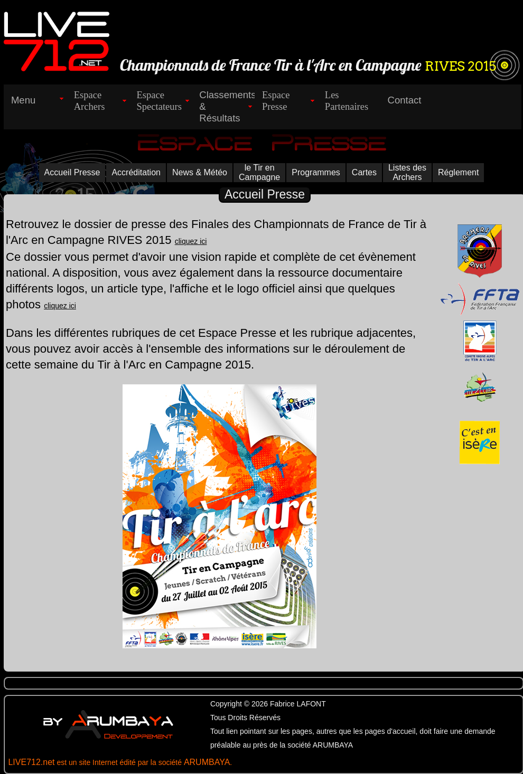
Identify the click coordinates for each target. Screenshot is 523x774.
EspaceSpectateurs (159, 100)
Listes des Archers (407, 172)
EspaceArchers (89, 100)
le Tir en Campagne (259, 172)
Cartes (364, 172)
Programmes (316, 172)
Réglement (458, 172)
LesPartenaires (346, 100)
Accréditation (136, 172)
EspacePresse (276, 100)
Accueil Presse (72, 172)
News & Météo (199, 172)
